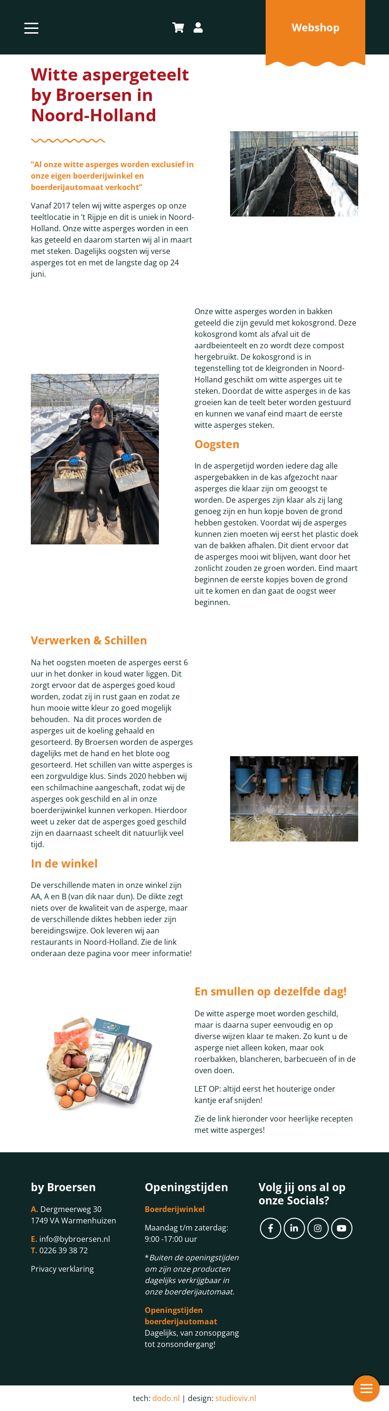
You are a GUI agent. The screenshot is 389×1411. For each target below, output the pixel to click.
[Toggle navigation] (31, 27)
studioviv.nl (235, 1398)
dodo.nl (166, 1398)
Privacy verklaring (62, 1269)
